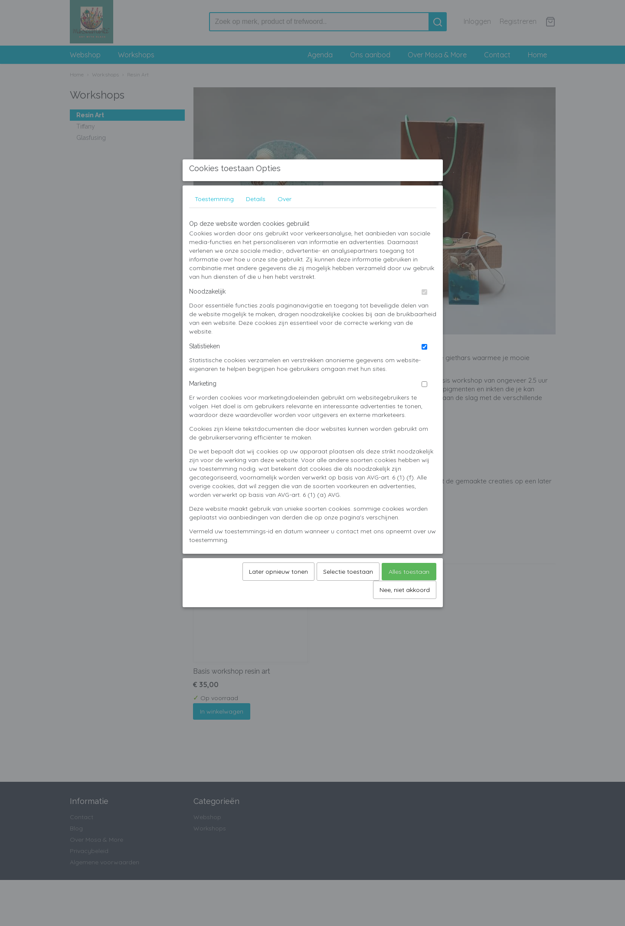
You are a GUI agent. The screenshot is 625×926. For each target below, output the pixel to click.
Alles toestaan (409, 595)
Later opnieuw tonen (278, 595)
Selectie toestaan (348, 595)
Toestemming (214, 222)
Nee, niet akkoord (405, 613)
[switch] (424, 315)
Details (255, 222)
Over (284, 222)
